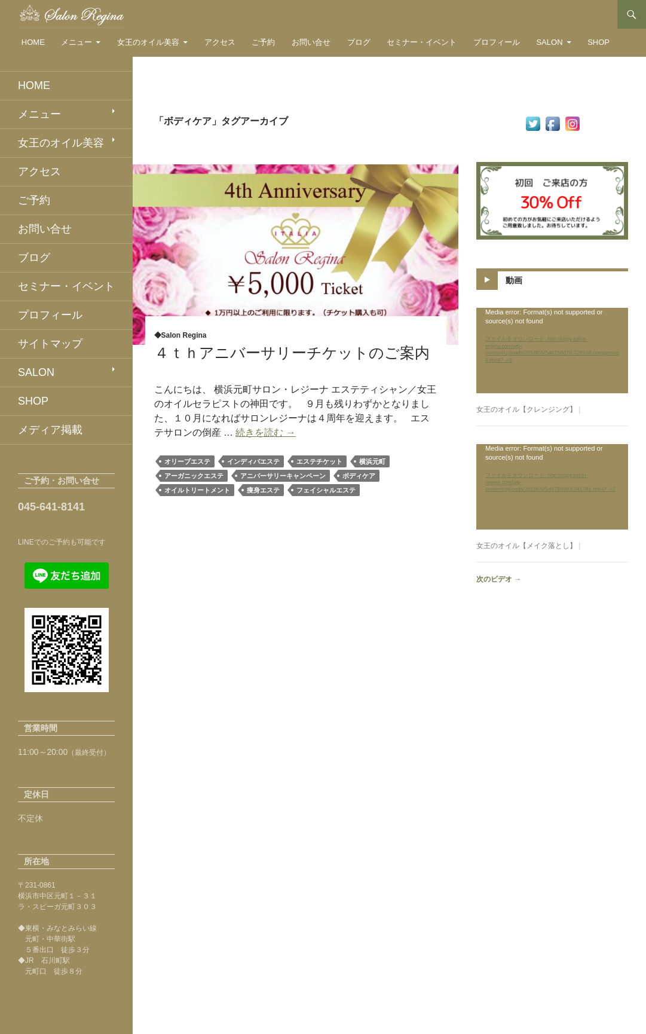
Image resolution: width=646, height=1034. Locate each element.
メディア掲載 (50, 430)
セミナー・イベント (422, 42)
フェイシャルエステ (326, 490)
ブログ (359, 42)
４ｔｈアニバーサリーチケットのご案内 (292, 352)
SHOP (598, 42)
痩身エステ (263, 490)
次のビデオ (498, 579)
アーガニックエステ (194, 475)
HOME (33, 42)
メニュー (76, 42)
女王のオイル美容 (148, 42)
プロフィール (496, 42)
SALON (549, 42)
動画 (514, 280)
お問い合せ (311, 42)
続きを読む (265, 432)
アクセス (219, 42)
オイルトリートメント (197, 490)
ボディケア (358, 475)
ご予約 (263, 42)
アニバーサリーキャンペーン (283, 475)
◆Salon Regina (180, 335)
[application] (552, 350)
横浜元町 (372, 461)
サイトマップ (50, 344)
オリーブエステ (187, 461)
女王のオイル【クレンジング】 (526, 409)
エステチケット (319, 461)
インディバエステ (253, 461)
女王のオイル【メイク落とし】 (526, 546)
